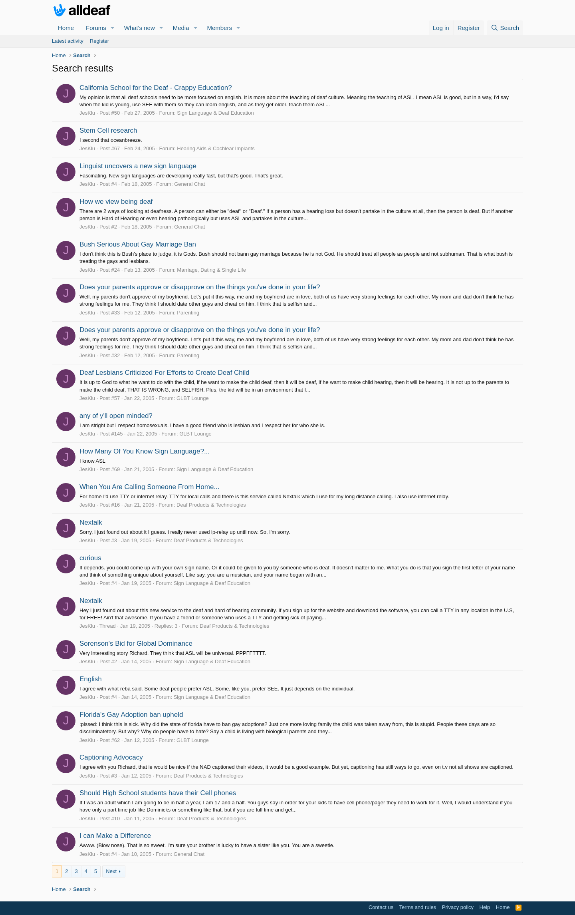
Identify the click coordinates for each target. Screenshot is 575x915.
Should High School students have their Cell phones (157, 793)
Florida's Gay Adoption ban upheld (131, 714)
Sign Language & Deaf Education (215, 113)
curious (90, 558)
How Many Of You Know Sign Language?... (144, 451)
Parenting (188, 313)
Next (111, 871)
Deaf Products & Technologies (211, 505)
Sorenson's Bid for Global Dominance (135, 643)
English (90, 679)
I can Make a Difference (115, 835)
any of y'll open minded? (116, 416)
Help (485, 907)
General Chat (189, 184)
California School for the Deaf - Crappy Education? (155, 88)
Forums (96, 27)
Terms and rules (417, 907)
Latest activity (67, 41)
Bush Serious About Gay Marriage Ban (137, 244)
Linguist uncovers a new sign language (137, 166)
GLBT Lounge (192, 398)
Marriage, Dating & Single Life (211, 270)
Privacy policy (458, 907)
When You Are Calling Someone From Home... (149, 487)
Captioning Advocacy (111, 757)
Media (181, 27)
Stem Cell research (108, 130)
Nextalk (90, 522)
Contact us (381, 907)
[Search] (505, 27)
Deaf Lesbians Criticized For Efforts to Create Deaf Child (164, 372)
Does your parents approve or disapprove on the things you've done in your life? (199, 287)
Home (66, 27)
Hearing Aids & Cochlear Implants (215, 148)
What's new (139, 27)
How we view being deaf (116, 201)
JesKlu (87, 113)
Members (219, 27)
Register (99, 41)
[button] (112, 27)
